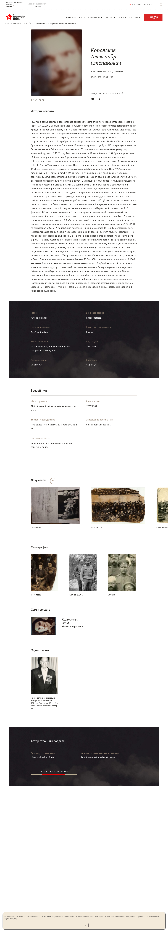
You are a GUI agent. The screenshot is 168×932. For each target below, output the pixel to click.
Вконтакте (92, 99)
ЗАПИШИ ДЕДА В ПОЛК (73, 18)
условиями (46, 916)
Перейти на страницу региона (37, 5)
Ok (85, 925)
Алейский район (40, 23)
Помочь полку (153, 18)
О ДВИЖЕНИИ (94, 18)
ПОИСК (121, 18)
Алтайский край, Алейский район (98, 757)
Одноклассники (99, 99)
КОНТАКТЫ (134, 18)
